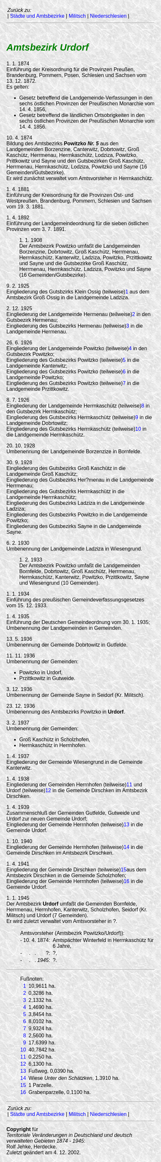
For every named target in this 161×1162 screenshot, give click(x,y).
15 (124, 869)
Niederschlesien (108, 16)
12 (48, 790)
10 (138, 429)
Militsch (77, 16)
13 (127, 824)
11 (129, 784)
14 (127, 847)
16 (127, 881)
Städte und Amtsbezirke (37, 16)
